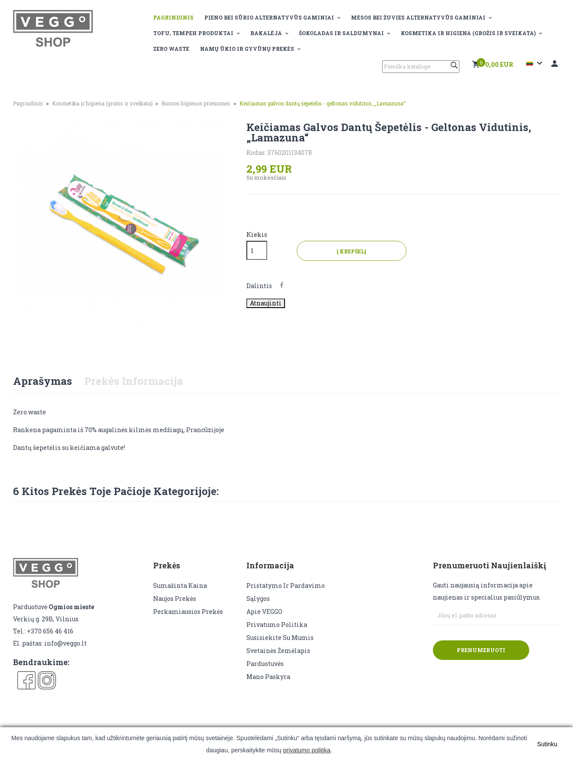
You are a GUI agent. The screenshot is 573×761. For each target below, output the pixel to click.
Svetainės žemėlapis (278, 650)
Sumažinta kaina (180, 585)
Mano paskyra (268, 676)
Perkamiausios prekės (188, 611)
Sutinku (547, 744)
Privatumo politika (276, 624)
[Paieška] (420, 66)
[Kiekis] (256, 250)
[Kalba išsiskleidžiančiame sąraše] (535, 63)
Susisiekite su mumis (280, 637)
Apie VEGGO (264, 611)
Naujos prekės (174, 598)
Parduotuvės (265, 663)
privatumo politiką (307, 750)
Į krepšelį (362, 251)
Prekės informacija (133, 381)
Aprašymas (42, 381)
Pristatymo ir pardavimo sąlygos (285, 592)
